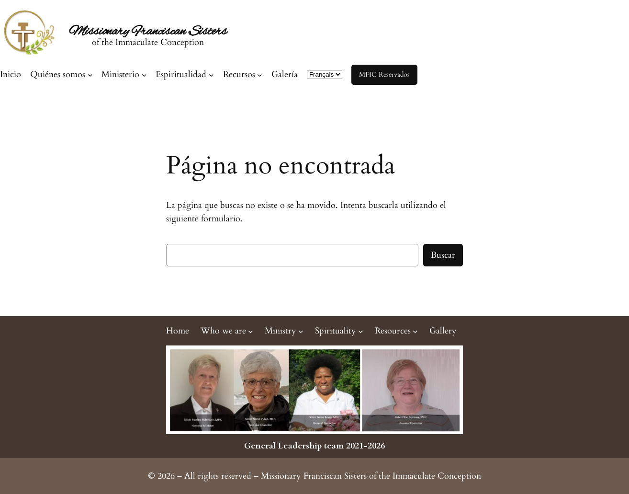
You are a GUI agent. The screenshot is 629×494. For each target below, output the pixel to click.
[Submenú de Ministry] (284, 331)
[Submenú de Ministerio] (123, 74)
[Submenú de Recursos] (242, 74)
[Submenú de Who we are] (227, 331)
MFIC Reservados (384, 74)
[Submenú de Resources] (396, 331)
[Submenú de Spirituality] (339, 331)
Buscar (443, 255)
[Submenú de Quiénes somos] (61, 74)
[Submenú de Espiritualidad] (184, 74)
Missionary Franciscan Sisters (148, 32)
